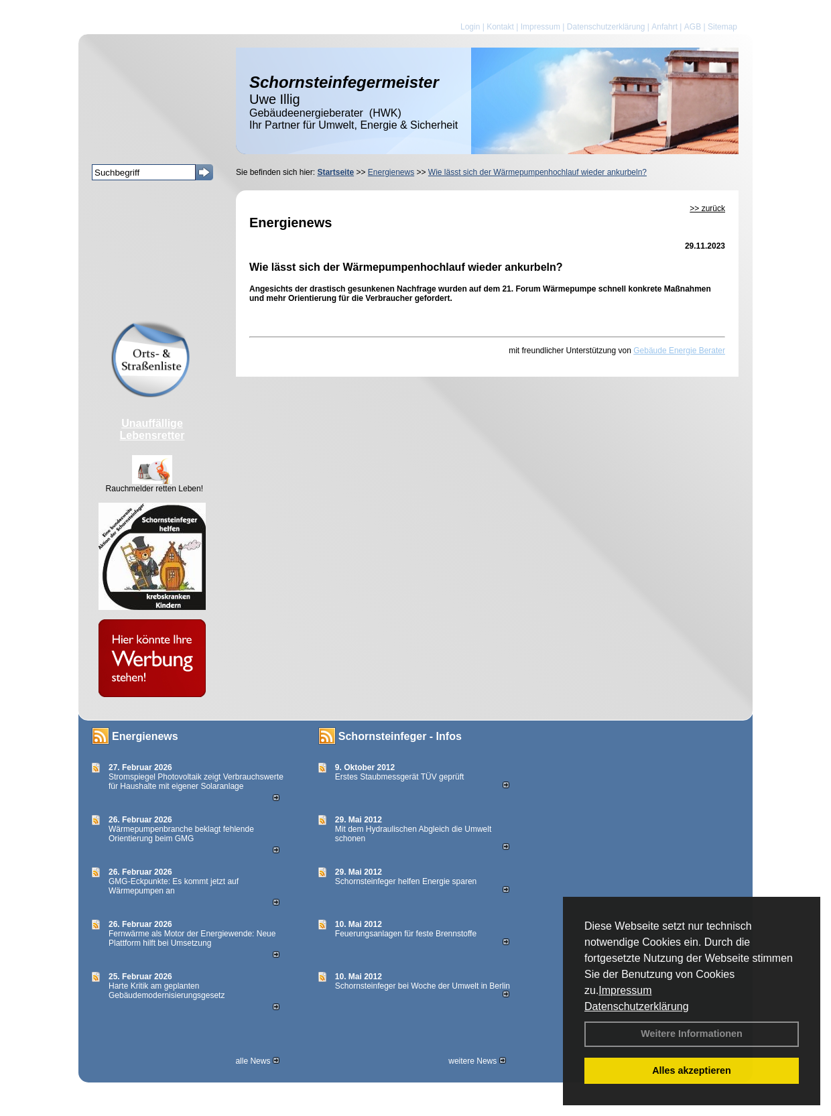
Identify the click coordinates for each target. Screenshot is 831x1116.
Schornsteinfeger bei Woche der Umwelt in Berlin (422, 986)
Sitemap (722, 27)
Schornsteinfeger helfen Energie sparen (405, 881)
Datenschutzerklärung (636, 1006)
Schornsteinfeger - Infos (400, 736)
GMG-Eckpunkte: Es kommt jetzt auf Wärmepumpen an (174, 886)
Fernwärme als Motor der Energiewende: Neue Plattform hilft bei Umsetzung (192, 938)
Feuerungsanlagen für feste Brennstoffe (405, 933)
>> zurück (707, 208)
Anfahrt (664, 27)
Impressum (624, 990)
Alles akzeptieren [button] (691, 1070)
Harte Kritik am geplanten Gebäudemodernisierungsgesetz (167, 990)
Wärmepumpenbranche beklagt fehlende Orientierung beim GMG (181, 833)
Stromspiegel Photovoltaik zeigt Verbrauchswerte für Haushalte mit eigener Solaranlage (196, 781)
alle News (257, 1061)
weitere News (476, 1061)
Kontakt (500, 27)
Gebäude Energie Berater (679, 350)
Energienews (145, 736)
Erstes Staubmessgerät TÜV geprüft (399, 777)
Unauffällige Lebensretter (152, 429)
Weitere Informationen (692, 1033)
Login (470, 27)
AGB (692, 27)
